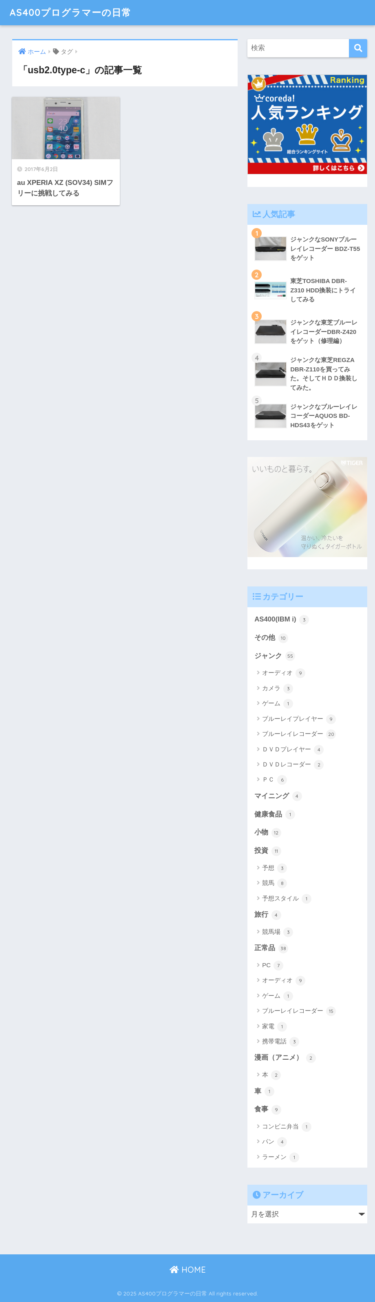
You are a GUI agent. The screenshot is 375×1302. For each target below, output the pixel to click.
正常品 (271, 948)
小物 (267, 833)
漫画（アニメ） (285, 1058)
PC (272, 965)
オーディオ (283, 673)
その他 (271, 638)
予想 (274, 868)
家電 (274, 1027)
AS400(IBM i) (281, 620)
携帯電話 (280, 1042)
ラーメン (280, 1157)
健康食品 (274, 814)
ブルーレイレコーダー (299, 734)
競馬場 (277, 932)
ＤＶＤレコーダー (293, 765)
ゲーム (277, 704)
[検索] (358, 48)
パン (274, 1142)
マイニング (278, 796)
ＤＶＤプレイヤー (293, 750)
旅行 (267, 915)
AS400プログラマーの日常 (70, 12)
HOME (188, 1270)
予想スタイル (286, 899)
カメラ (277, 689)
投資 (267, 851)
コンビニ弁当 (286, 1127)
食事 (267, 1110)
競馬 (274, 883)
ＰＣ (274, 780)
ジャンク (274, 656)
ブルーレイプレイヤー (299, 719)
